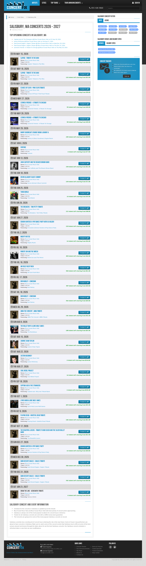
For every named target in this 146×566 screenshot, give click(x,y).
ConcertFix (17, 5)
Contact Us (79, 555)
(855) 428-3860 (48, 544)
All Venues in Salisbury (106, 52)
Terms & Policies (97, 546)
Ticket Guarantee (97, 550)
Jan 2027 (102, 32)
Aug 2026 (133, 26)
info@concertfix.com (46, 552)
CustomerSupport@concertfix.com (51, 549)
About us (79, 552)
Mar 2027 (123, 32)
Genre (107, 20)
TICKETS (84, 59)
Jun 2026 (112, 26)
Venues (101, 43)
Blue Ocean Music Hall (106, 49)
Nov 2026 (123, 29)
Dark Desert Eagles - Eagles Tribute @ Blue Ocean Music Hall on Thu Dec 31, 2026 (39, 45)
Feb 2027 (112, 32)
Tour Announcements (83, 548)
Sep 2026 (102, 29)
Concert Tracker (81, 546)
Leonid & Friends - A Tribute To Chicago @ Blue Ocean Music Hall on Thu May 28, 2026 (40, 47)
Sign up (126, 76)
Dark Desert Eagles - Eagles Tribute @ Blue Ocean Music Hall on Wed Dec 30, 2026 (39, 43)
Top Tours (79, 550)
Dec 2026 (134, 29)
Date (100, 20)
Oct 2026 (113, 29)
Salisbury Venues (17, 30)
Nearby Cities (111, 43)
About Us (7, 559)
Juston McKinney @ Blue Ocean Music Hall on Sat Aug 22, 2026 (33, 41)
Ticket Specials (97, 548)
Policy (24, 559)
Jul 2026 (122, 26)
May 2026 (102, 26)
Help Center (96, 552)
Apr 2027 (133, 32)
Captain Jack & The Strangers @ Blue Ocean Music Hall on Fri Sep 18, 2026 (37, 39)
